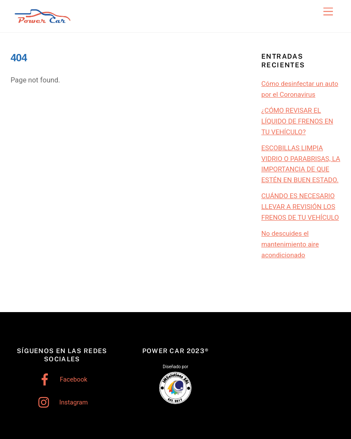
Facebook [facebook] (60, 379)
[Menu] (328, 11)
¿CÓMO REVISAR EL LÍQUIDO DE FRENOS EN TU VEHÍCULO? (297, 121)
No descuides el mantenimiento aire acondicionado (290, 244)
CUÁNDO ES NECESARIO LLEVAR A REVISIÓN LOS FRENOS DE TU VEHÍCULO (300, 206)
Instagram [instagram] (61, 402)
